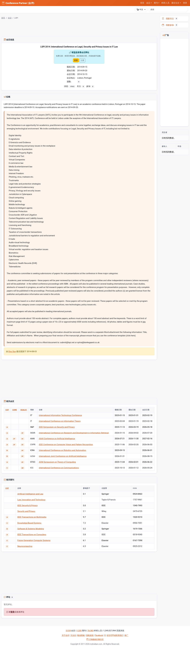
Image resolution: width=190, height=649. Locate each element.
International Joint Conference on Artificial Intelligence (63, 456)
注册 (82, 60)
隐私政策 (90, 635)
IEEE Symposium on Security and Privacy (57, 427)
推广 (126, 635)
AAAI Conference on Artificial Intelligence (57, 438)
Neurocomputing (24, 546)
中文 (140, 9)
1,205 (79, 630)
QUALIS (23, 410)
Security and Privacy (26, 511)
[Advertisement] (79, 573)
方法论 (73, 635)
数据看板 (81, 635)
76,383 (90, 630)
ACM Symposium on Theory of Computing (57, 462)
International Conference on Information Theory (60, 421)
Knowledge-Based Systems (29, 523)
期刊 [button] (156, 3)
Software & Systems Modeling (30, 529)
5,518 (68, 630)
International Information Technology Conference (60, 415)
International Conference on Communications (59, 468)
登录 (185, 3)
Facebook (99, 635)
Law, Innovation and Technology (31, 500)
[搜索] (168, 9)
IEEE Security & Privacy (27, 505)
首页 (142, 3)
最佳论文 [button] (175, 3)
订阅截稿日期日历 (95, 639)
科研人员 (165, 3)
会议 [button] (148, 3)
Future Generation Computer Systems (33, 540)
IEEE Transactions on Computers (31, 534)
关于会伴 (65, 635)
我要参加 (170, 25)
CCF (7, 410)
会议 (10, 18)
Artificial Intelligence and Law (30, 494)
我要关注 (170, 18)
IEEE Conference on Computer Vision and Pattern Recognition (66, 444)
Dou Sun (12, 351)
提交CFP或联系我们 (115, 635)
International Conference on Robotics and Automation (62, 450)
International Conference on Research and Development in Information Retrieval (74, 433)
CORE (14, 410)
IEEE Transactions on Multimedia (31, 517)
